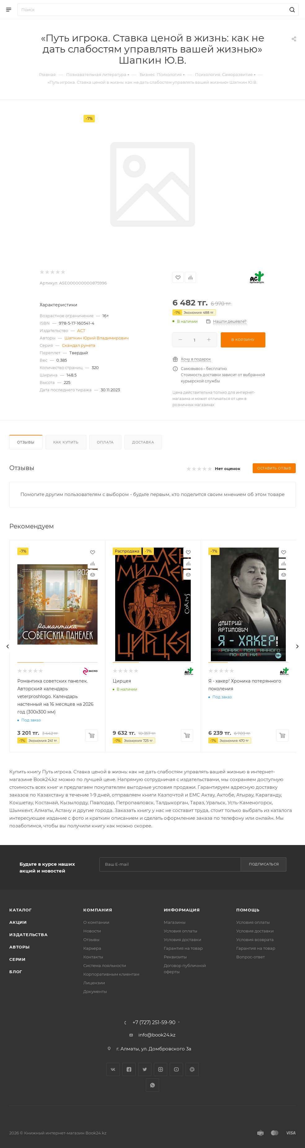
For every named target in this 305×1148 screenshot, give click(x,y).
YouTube (176, 1069)
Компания (97, 909)
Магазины (174, 922)
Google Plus (192, 1069)
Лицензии (94, 982)
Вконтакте (113, 1069)
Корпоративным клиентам (111, 974)
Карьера (92, 948)
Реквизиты (175, 956)
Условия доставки (182, 939)
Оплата (105, 442)
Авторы (19, 946)
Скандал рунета (78, 345)
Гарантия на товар (183, 948)
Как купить (66, 442)
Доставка (143, 442)
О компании (96, 922)
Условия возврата (255, 939)
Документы (95, 991)
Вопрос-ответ (250, 956)
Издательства (28, 934)
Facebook (129, 1069)
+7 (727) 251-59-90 (154, 1022)
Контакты (93, 956)
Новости (92, 930)
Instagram (160, 1069)
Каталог (20, 909)
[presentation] (8, 646)
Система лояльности (104, 965)
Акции (18, 922)
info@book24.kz (157, 1035)
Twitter (144, 1069)
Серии (17, 959)
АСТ (81, 330)
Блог (15, 971)
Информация (182, 909)
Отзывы (26, 442)
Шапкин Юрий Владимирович (96, 337)
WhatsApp (152, 1085)
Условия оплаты (180, 930)
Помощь (247, 909)
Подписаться (264, 864)
